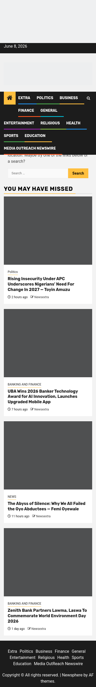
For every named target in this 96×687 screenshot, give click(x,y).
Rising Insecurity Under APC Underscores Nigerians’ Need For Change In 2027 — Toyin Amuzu (41, 284)
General (48, 110)
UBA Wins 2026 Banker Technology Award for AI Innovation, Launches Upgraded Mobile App (43, 397)
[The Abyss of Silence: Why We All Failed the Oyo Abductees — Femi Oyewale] (48, 455)
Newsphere (72, 675)
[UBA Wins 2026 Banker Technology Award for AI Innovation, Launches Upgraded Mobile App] (48, 343)
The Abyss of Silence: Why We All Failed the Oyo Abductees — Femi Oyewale (47, 506)
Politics (45, 98)
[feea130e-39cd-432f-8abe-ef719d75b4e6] (48, 12)
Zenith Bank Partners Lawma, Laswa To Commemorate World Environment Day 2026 (47, 616)
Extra (24, 98)
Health (73, 123)
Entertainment (19, 123)
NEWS (12, 497)
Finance (26, 110)
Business (69, 98)
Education (35, 136)
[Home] (10, 98)
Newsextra (41, 297)
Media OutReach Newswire (30, 148)
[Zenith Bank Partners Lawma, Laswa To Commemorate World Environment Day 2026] (48, 562)
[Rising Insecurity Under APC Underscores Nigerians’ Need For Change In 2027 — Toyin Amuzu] (48, 230)
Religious (50, 123)
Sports (11, 136)
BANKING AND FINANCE (24, 384)
